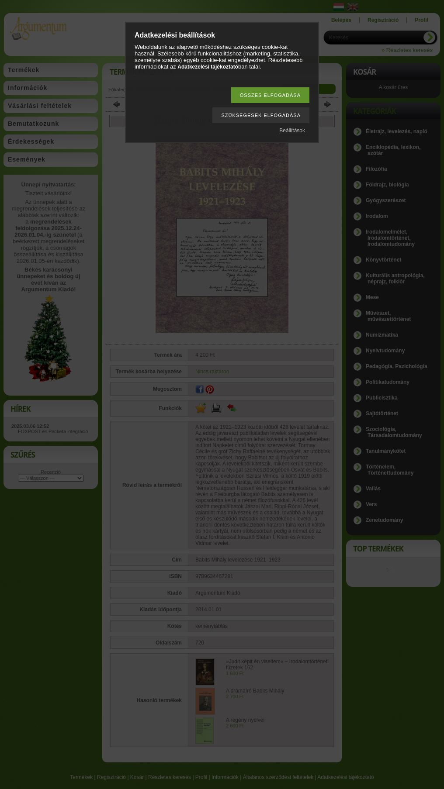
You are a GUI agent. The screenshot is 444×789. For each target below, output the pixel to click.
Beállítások (292, 130)
